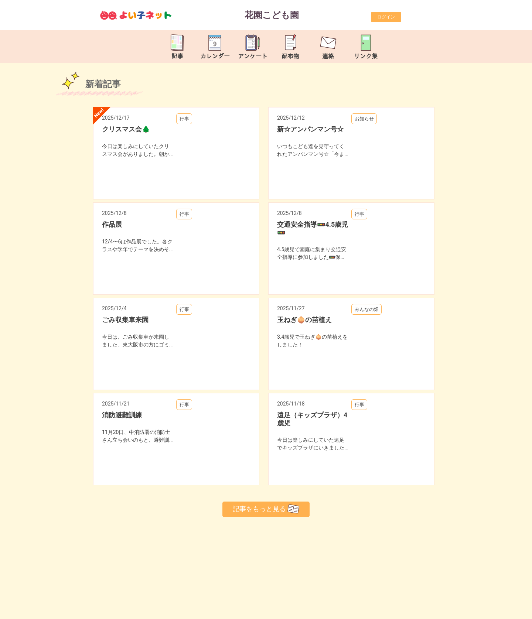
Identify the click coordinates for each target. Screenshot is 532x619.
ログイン (386, 17)
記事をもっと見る (266, 509)
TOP (504, 609)
